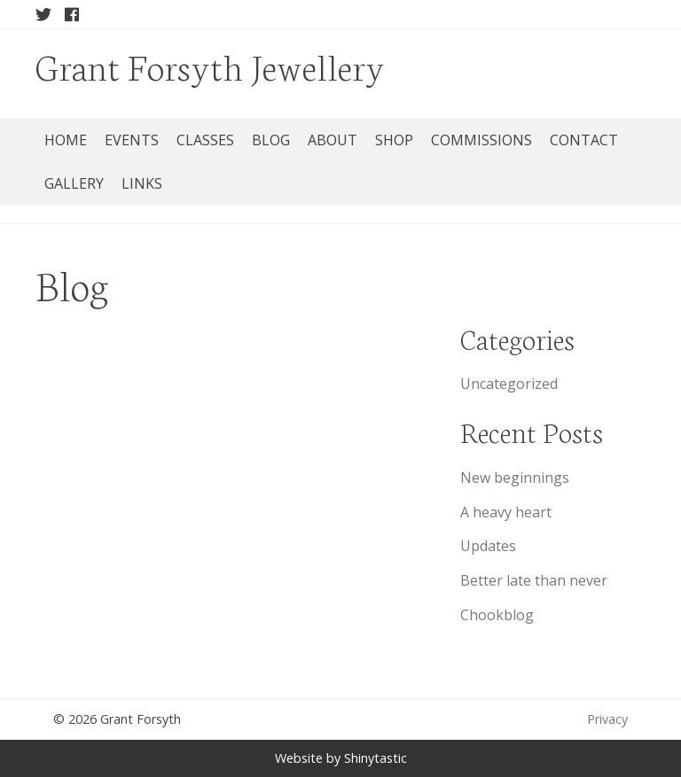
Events (132, 140)
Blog (271, 140)
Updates (488, 546)
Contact (584, 140)
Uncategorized (509, 383)
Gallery (74, 183)
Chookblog (497, 615)
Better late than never (533, 580)
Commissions (481, 140)
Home (65, 140)
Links (141, 183)
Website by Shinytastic (341, 758)
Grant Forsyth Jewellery (210, 65)
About (332, 140)
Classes (205, 140)
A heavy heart (506, 512)
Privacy (607, 719)
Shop (394, 140)
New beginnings (514, 477)
